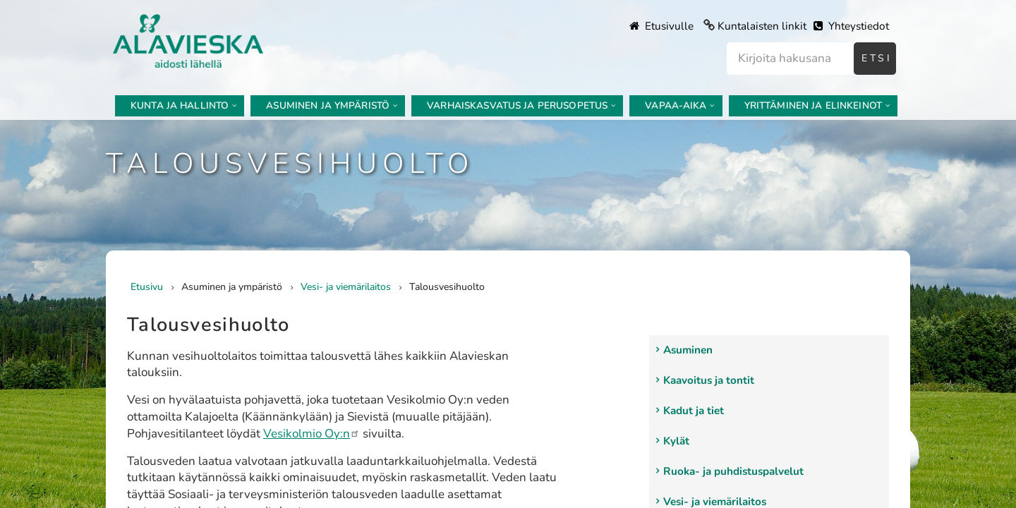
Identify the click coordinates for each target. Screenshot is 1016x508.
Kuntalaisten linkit (762, 26)
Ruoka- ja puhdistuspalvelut (733, 471)
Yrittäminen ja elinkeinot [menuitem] (813, 105)
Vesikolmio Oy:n (311, 433)
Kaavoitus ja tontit (708, 380)
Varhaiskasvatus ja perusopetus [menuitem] (517, 105)
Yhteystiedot (851, 26)
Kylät (676, 441)
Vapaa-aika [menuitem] (675, 105)
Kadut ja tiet (693, 411)
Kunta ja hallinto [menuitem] (180, 105)
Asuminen (688, 350)
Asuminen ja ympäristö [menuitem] (327, 105)
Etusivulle (661, 26)
